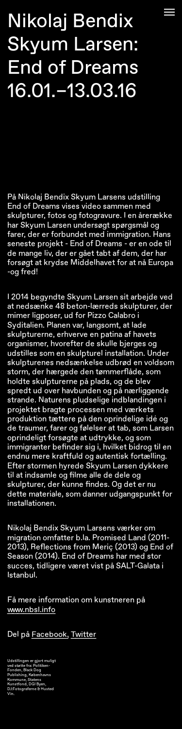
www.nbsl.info (31, 609)
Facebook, (50, 634)
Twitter (83, 634)
